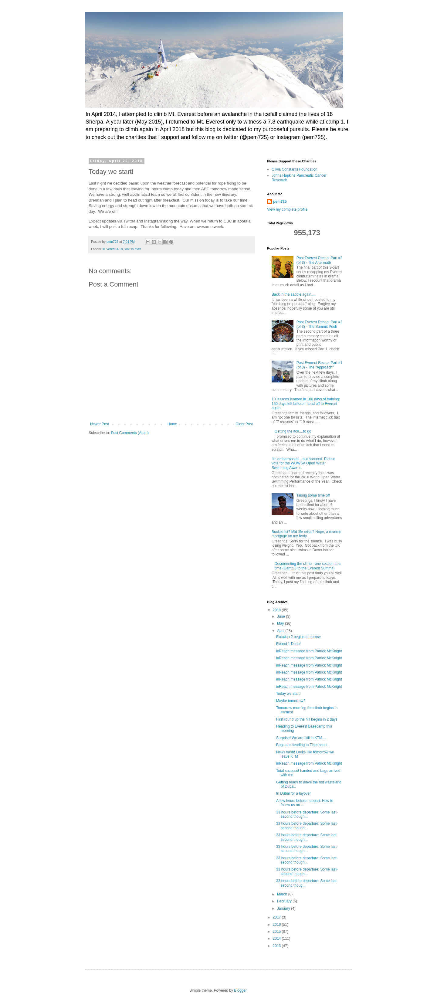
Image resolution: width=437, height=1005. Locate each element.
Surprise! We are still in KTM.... (301, 738)
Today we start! (288, 693)
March (282, 894)
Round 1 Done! (288, 644)
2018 (277, 610)
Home (172, 424)
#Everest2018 (113, 249)
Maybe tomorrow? (290, 701)
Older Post (244, 424)
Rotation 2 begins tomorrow (298, 637)
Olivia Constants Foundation (294, 169)
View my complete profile (287, 209)
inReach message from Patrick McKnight (309, 651)
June (281, 616)
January (284, 908)
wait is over (132, 249)
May (281, 623)
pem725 (280, 201)
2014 (277, 938)
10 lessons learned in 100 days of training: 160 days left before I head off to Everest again (306, 403)
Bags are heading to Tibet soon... (303, 745)
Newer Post (99, 424)
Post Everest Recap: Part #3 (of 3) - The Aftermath (319, 260)
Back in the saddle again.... (293, 294)
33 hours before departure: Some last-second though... (307, 814)
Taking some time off (313, 495)
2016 (277, 924)
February (285, 901)
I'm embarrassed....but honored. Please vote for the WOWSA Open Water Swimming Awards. (303, 463)
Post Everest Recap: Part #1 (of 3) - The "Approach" (319, 365)
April (281, 631)
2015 (277, 931)
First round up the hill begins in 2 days (306, 719)
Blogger (240, 990)
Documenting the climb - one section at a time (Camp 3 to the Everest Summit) (307, 566)
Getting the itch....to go (293, 431)
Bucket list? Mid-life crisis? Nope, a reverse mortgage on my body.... (306, 534)
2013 (277, 946)
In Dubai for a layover (293, 793)
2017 (277, 917)
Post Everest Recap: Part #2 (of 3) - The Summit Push (319, 324)
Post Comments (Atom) (130, 433)
